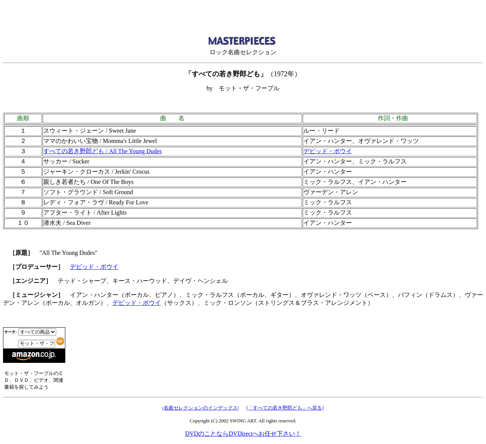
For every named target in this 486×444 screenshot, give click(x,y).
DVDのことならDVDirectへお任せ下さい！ (243, 433)
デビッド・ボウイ (327, 151)
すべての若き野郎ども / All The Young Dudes (102, 151)
